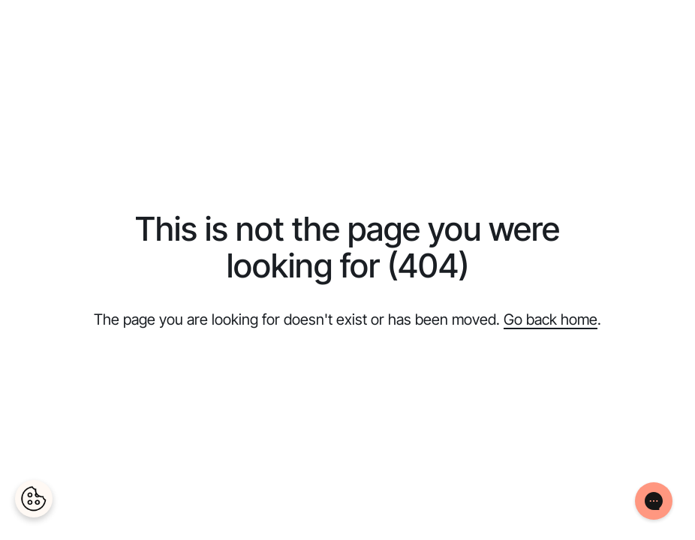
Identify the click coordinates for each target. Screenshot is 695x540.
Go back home (550, 319)
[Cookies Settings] (34, 499)
